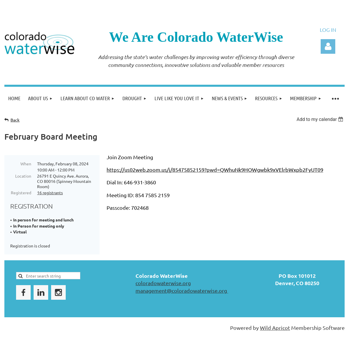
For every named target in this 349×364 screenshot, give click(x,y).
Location (23, 175)
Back (15, 120)
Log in (328, 46)
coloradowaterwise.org (163, 283)
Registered (21, 192)
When (25, 163)
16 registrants (50, 192)
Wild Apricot (275, 328)
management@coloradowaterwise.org (182, 290)
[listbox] (320, 119)
